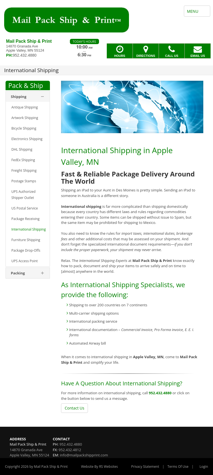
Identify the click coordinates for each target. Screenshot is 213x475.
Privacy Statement (145, 466)
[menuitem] (28, 107)
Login (204, 466)
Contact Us (74, 408)
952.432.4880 (160, 392)
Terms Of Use (178, 466)
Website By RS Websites (99, 466)
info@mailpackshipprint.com (84, 455)
